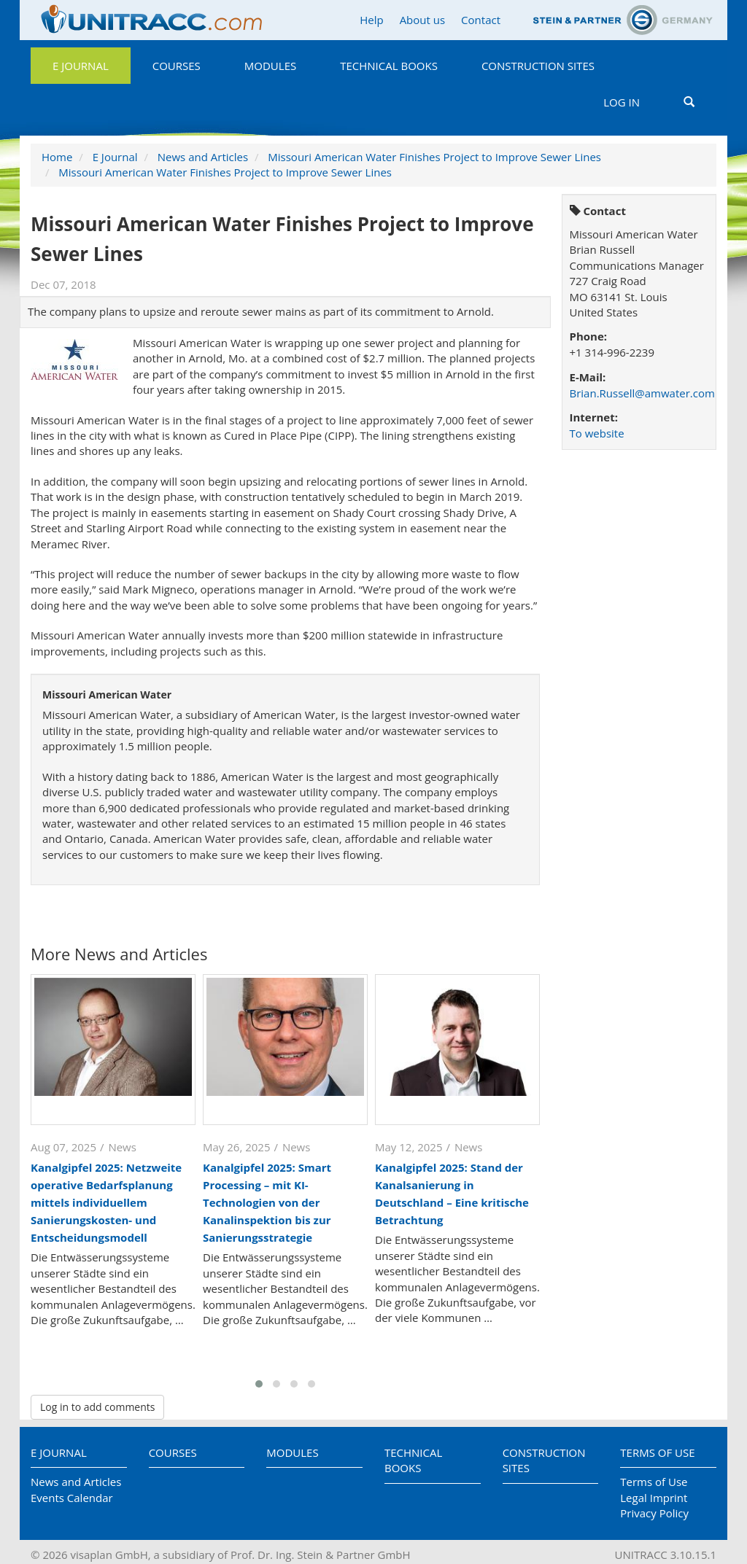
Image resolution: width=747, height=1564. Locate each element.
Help (371, 19)
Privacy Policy (654, 1513)
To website (597, 433)
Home (57, 156)
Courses (176, 65)
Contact (480, 19)
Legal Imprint (653, 1497)
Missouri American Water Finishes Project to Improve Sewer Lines (434, 156)
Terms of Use (657, 1452)
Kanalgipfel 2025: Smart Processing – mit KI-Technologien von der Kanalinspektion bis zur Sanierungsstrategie (267, 1202)
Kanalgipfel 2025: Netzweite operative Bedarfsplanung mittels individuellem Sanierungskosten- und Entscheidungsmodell (106, 1202)
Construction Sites (538, 65)
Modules (270, 65)
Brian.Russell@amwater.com (642, 393)
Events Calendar (72, 1497)
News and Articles (203, 156)
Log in (621, 102)
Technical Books (389, 65)
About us (422, 19)
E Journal (81, 65)
